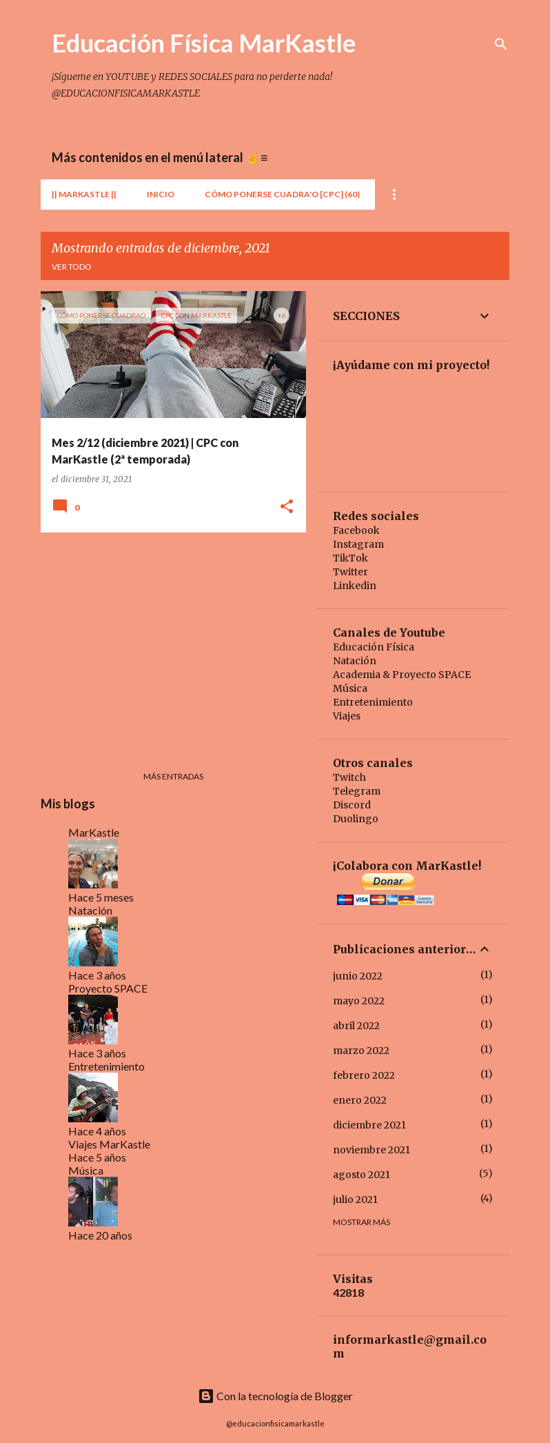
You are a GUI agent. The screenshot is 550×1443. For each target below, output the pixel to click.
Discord (352, 805)
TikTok (350, 558)
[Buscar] (501, 44)
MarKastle (93, 832)
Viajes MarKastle (109, 1144)
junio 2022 (358, 976)
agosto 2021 (361, 1174)
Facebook (356, 530)
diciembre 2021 (369, 1125)
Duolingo (355, 819)
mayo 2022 (359, 1001)
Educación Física (373, 647)
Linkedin (354, 585)
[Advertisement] (168, 639)
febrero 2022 (364, 1075)
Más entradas (173, 776)
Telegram (356, 791)
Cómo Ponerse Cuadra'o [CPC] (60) (282, 194)
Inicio (160, 194)
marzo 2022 (361, 1050)
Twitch (349, 777)
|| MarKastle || (84, 194)
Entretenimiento (106, 1066)
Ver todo (72, 266)
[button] (286, 507)
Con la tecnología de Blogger (275, 1395)
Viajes (346, 716)
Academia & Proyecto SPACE (402, 674)
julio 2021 (355, 1199)
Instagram (358, 544)
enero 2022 (360, 1100)
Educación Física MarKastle (204, 43)
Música (85, 1170)
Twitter (350, 572)
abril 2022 (356, 1025)
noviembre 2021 (371, 1150)
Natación (90, 910)
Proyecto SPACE (107, 988)
